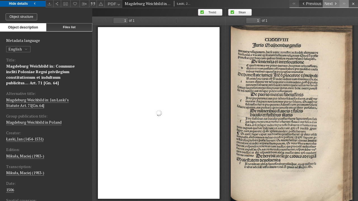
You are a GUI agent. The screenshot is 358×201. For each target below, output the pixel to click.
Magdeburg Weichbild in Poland (34, 122)
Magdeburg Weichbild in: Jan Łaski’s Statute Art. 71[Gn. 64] (37, 102)
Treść (212, 12)
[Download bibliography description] (84, 4)
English (18, 49)
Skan (242, 12)
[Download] (49, 4)
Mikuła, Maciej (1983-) (25, 156)
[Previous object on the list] (311, 4)
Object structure (21, 17)
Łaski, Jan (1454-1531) (25, 139)
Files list (69, 27)
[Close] (353, 4)
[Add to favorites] (75, 4)
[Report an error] (101, 4)
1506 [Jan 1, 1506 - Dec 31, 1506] (10, 189)
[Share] (57, 4)
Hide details (23, 3)
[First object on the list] (294, 4)
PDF (114, 4)
